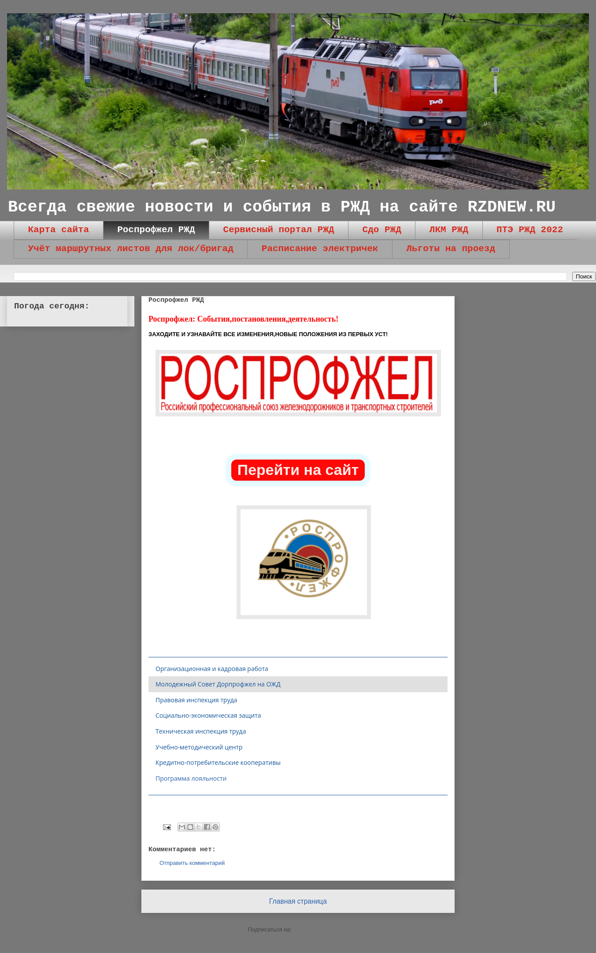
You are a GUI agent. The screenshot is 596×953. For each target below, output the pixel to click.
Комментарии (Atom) (320, 929)
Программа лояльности (190, 778)
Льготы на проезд (450, 249)
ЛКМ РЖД (448, 230)
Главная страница (298, 901)
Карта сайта (58, 230)
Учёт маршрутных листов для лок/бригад (130, 249)
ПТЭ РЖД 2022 (529, 230)
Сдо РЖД (382, 230)
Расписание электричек (320, 249)
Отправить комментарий (192, 863)
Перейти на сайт (298, 469)
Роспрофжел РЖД (156, 230)
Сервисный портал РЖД (278, 230)
